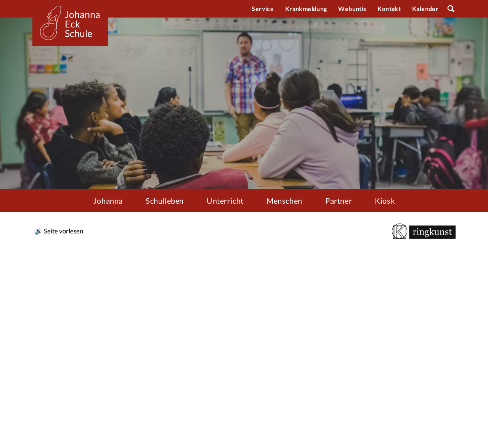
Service (263, 8)
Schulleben (165, 200)
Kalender (425, 8)
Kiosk (385, 200)
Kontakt (389, 8)
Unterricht (225, 200)
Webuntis (352, 8)
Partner (338, 200)
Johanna (108, 200)
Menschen (284, 200)
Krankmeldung (306, 8)
